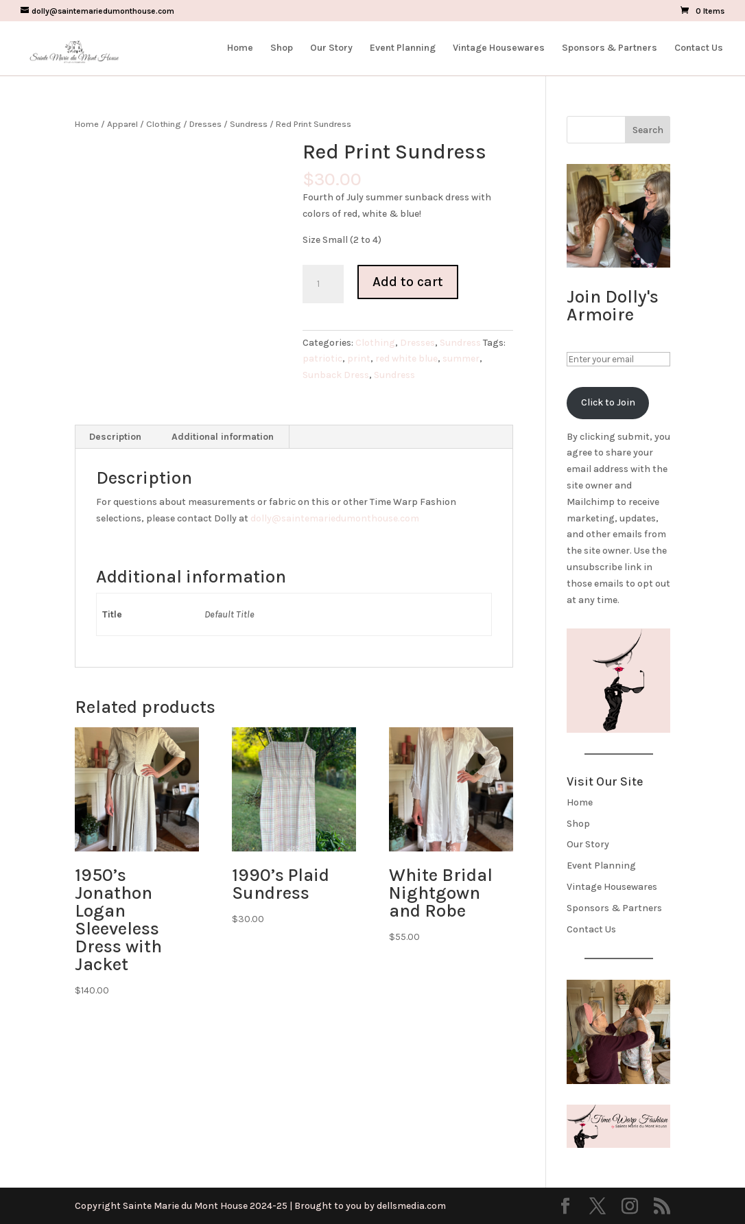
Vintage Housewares (499, 48)
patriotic (322, 358)
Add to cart (407, 282)
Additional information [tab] (223, 437)
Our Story (331, 48)
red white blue (406, 358)
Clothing (163, 124)
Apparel (122, 124)
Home (240, 48)
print (358, 358)
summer (461, 358)
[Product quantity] (323, 284)
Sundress (249, 124)
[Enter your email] (618, 359)
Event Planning (403, 48)
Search (647, 130)
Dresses (205, 124)
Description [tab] (115, 437)
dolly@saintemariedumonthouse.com (334, 518)
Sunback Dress (336, 375)
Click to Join (608, 402)
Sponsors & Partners (609, 48)
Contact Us (698, 48)
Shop (281, 48)
